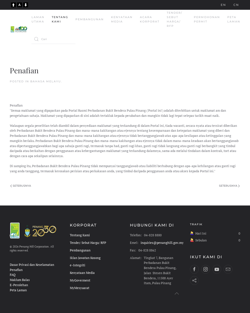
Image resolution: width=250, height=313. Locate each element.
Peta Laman (233, 19)
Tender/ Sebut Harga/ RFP (174, 19)
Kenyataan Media (122, 19)
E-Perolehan (19, 285)
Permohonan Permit (207, 19)
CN (236, 5)
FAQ (13, 275)
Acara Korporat (149, 19)
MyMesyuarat (79, 288)
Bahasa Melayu (45, 81)
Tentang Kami (60, 19)
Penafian (16, 270)
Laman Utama (37, 19)
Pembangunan (89, 19)
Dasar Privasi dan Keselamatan (32, 265)
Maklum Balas (20, 280)
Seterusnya (20, 185)
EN (223, 5)
